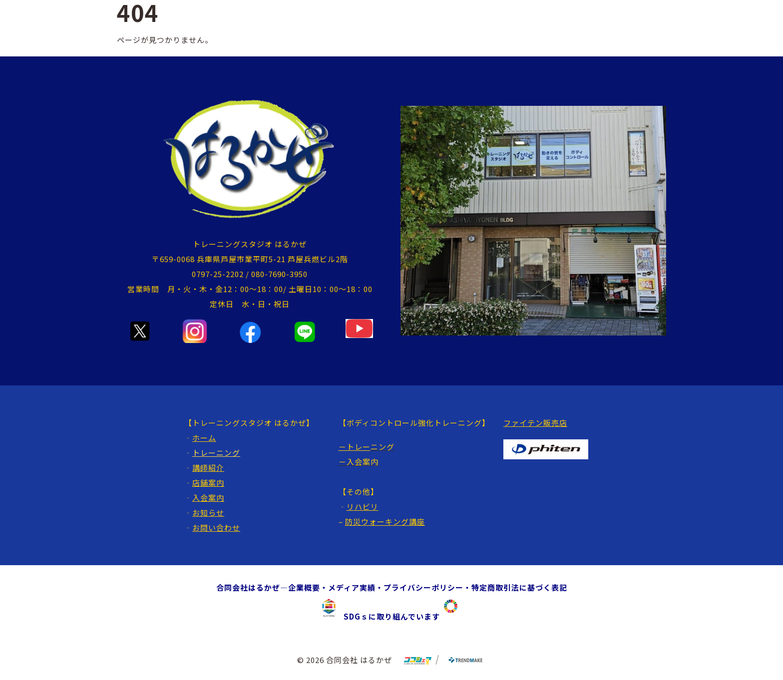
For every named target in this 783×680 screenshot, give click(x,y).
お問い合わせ (216, 527)
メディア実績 (352, 587)
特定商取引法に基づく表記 (519, 587)
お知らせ (208, 512)
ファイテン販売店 (535, 422)
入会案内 (208, 497)
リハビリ (363, 506)
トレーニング (216, 452)
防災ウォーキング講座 (385, 521)
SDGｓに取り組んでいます (388, 616)
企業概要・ (308, 587)
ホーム (204, 437)
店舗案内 (208, 482)
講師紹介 (208, 467)
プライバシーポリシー (423, 587)
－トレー (355, 446)
